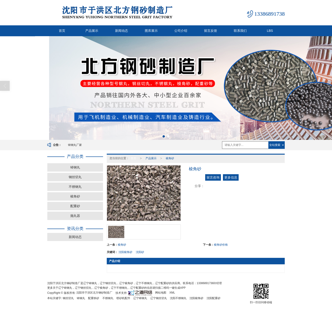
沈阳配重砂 (213, 298)
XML (172, 292)
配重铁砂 (93, 298)
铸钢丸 (75, 167)
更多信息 (230, 177)
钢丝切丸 (75, 177)
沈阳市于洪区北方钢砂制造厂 (94, 292)
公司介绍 (180, 30)
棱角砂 (75, 196)
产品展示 (91, 30)
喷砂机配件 (123, 298)
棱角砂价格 (221, 244)
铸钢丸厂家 (75, 145)
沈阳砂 (140, 252)
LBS (270, 30)
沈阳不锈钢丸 (178, 298)
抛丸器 (75, 216)
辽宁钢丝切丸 (158, 298)
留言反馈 (210, 30)
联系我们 (240, 30)
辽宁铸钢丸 (140, 298)
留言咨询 (213, 177)
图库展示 (151, 30)
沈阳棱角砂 (125, 252)
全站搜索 (274, 145)
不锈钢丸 (75, 186)
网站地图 (160, 292)
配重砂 (75, 206)
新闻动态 (121, 30)
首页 (62, 30)
